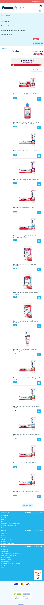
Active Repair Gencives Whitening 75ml (25, 350)
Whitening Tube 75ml (24, 463)
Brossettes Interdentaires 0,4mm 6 (25, 265)
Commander (4, 515)
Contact (3, 535)
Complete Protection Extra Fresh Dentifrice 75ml (26, 236)
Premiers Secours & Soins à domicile (10, 563)
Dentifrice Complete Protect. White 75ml (26, 435)
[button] (39, 99)
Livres (2, 567)
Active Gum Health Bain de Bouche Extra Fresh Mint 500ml (26, 123)
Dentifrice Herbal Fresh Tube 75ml (26, 406)
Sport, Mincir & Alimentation (8, 555)
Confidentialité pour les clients (9, 525)
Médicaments (5, 21)
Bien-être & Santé (6, 35)
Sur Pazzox (4, 533)
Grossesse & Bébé (6, 557)
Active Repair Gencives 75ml (26, 151)
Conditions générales (6, 541)
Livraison (3, 517)
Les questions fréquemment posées (10, 523)
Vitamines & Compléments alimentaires (13, 30)
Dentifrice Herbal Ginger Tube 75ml (27, 378)
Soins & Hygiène (6, 26)
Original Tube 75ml (23, 207)
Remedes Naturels (6, 561)
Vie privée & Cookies (6, 539)
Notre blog (4, 537)
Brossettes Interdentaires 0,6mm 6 (25, 293)
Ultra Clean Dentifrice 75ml (26, 179)
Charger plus (27, 505)
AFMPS (3, 527)
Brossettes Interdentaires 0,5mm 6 (25, 321)
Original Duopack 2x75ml (25, 94)
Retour (3, 521)
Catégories (5, 15)
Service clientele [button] (36, 1)
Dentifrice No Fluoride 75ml (26, 491)
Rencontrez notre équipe (7, 543)
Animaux (3, 565)
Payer (2, 519)
